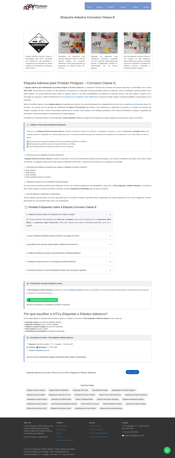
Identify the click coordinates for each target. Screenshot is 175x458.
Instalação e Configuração (98, 437)
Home (89, 7)
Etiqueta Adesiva (62, 426)
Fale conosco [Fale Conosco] (132, 372)
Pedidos (135, 7)
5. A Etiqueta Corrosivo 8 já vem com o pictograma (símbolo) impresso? (68, 261)
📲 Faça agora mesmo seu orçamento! (42, 300)
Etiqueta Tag (61, 429)
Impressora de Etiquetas (65, 440)
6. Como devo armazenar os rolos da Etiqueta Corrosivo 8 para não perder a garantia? (68, 270)
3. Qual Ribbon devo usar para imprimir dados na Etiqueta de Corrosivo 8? (68, 244)
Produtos (111, 7)
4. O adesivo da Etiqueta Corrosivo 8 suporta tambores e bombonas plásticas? (68, 253)
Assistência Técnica (96, 429)
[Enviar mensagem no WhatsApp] (167, 450)
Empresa (99, 7)
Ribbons (59, 433)
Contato (146, 7)
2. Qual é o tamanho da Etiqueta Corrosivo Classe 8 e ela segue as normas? (68, 236)
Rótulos (59, 437)
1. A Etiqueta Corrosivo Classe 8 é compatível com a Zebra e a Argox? (68, 214)
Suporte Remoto (95, 426)
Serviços (124, 7)
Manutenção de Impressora (98, 433)
